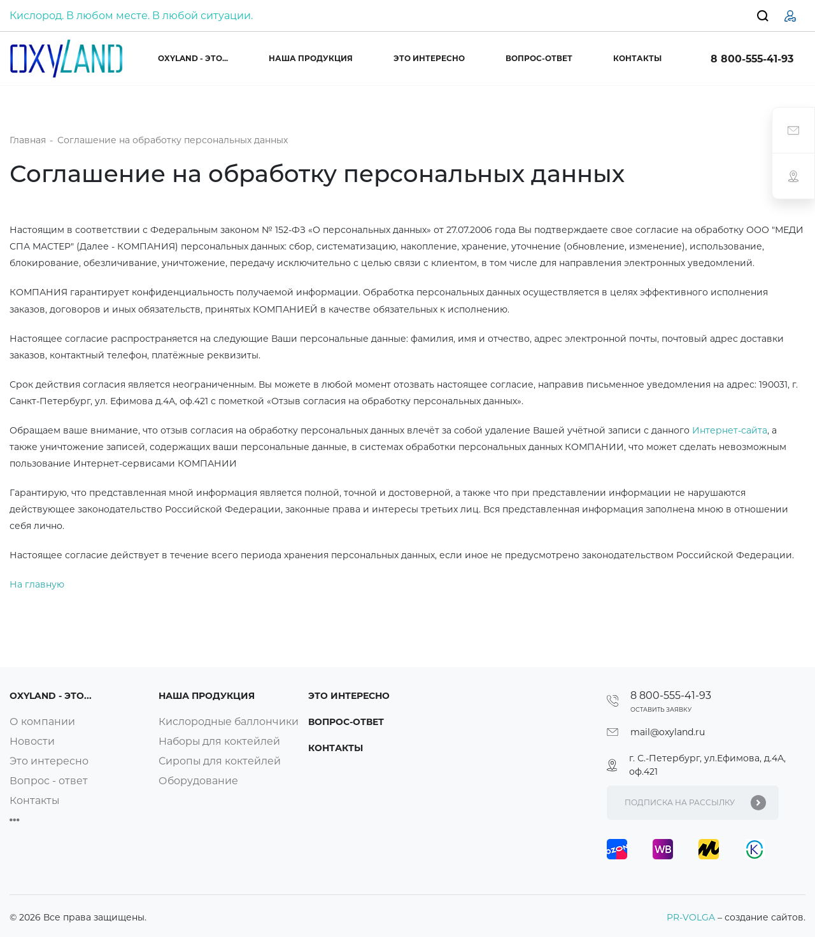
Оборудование (199, 781)
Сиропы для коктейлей (220, 761)
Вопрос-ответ (539, 58)
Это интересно (429, 58)
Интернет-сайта (729, 430)
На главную (37, 584)
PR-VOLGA (692, 917)
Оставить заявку (660, 709)
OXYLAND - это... (193, 58)
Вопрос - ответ (49, 781)
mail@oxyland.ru (667, 732)
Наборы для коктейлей (220, 741)
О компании (42, 721)
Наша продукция (311, 58)
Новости (32, 741)
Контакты (637, 58)
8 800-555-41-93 (752, 59)
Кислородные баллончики (229, 721)
